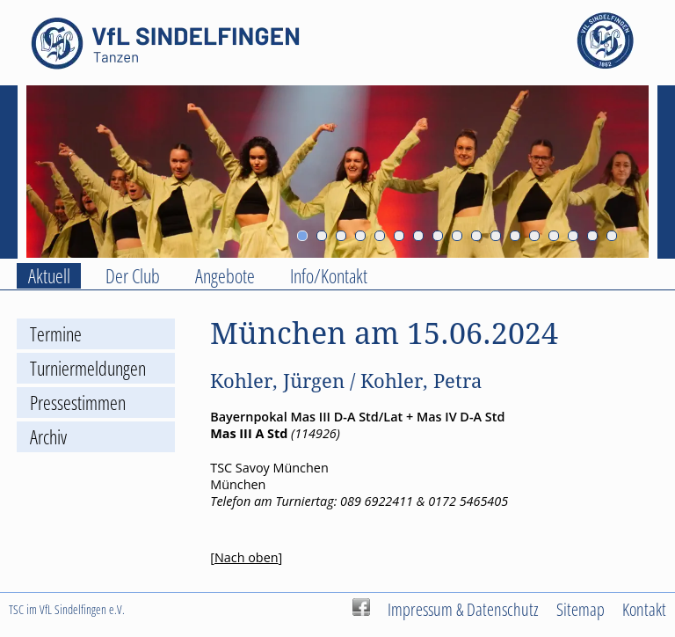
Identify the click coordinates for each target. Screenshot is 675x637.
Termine (56, 334)
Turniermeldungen (88, 368)
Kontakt (644, 609)
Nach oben (246, 557)
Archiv (48, 437)
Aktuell (49, 276)
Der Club (132, 276)
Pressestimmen (78, 402)
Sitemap (580, 609)
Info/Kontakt (328, 276)
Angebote (225, 276)
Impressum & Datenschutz (463, 609)
